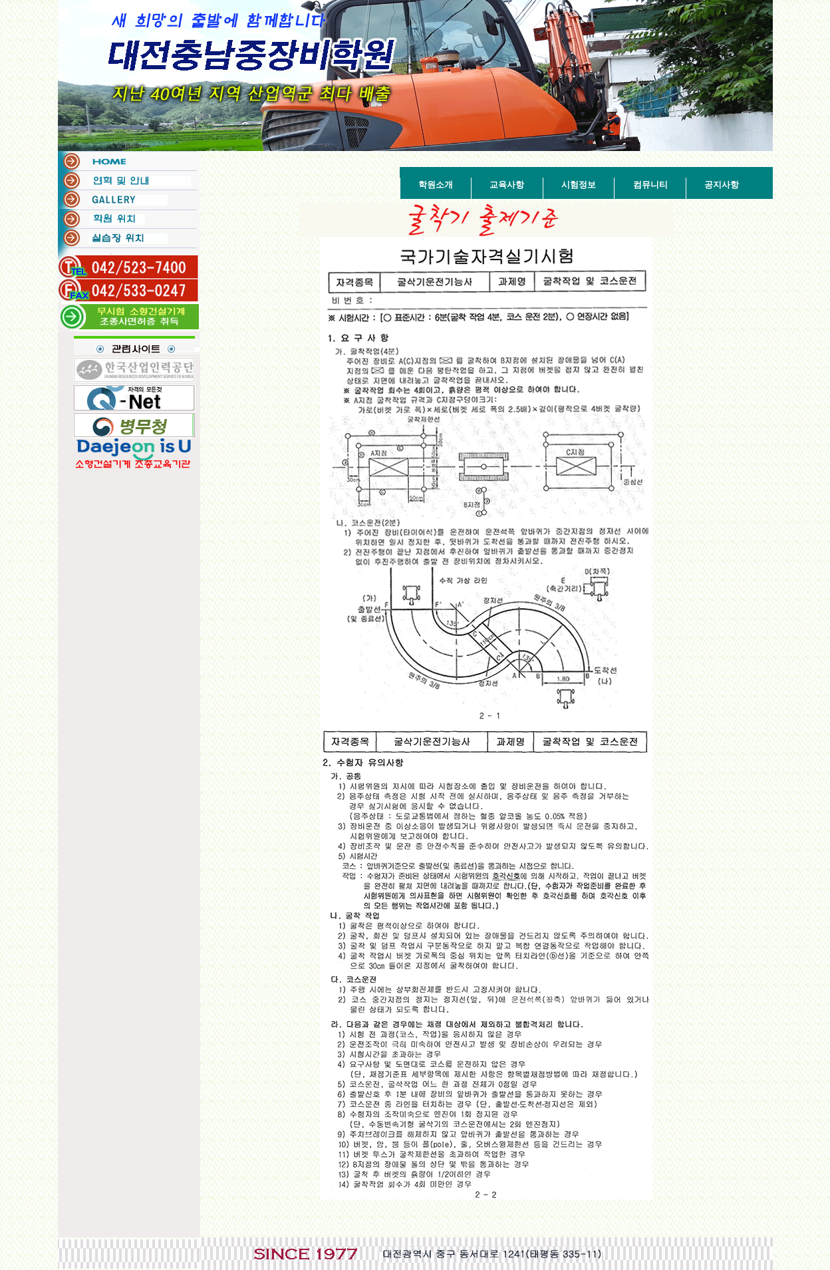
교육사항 (506, 185)
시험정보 (578, 185)
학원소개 (435, 185)
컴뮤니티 (650, 185)
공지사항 (721, 185)
